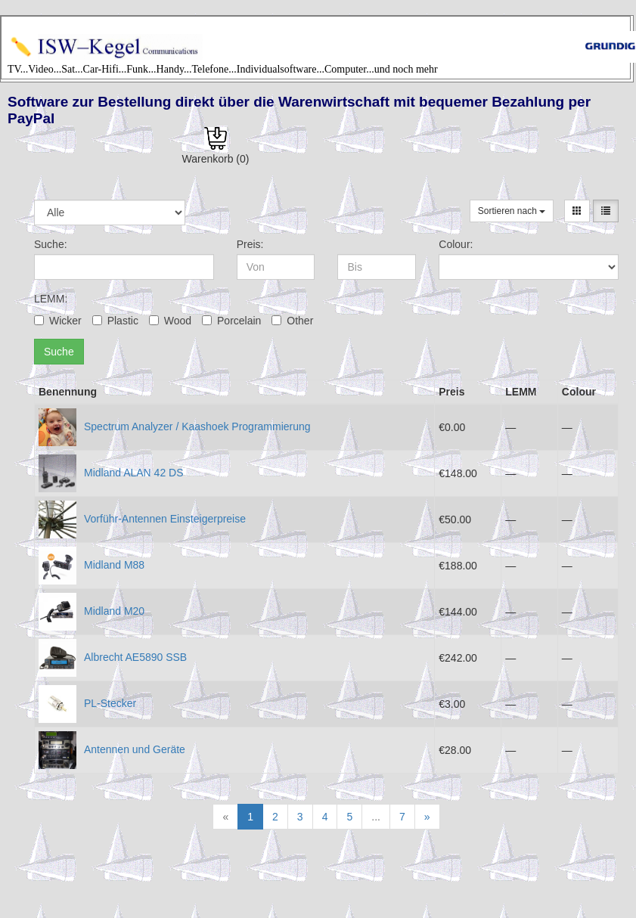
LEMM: (50, 299)
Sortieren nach (511, 211)
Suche (59, 352)
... (375, 817)
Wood (170, 321)
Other (292, 321)
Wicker (58, 321)
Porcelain (231, 321)
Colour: (456, 244)
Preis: (250, 244)
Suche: (50, 244)
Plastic (115, 321)
